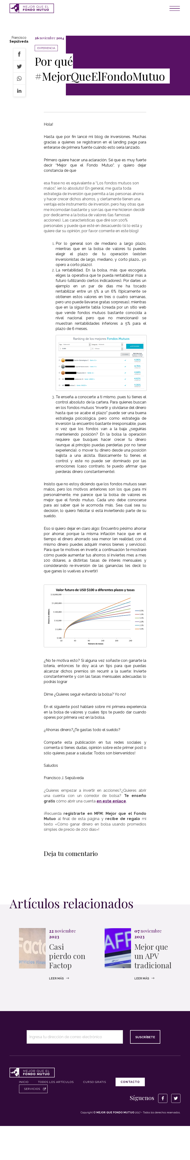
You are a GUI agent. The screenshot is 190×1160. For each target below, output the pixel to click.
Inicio (24, 1082)
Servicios (32, 1089)
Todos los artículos (56, 1082)
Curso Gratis (94, 1082)
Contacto (130, 1082)
